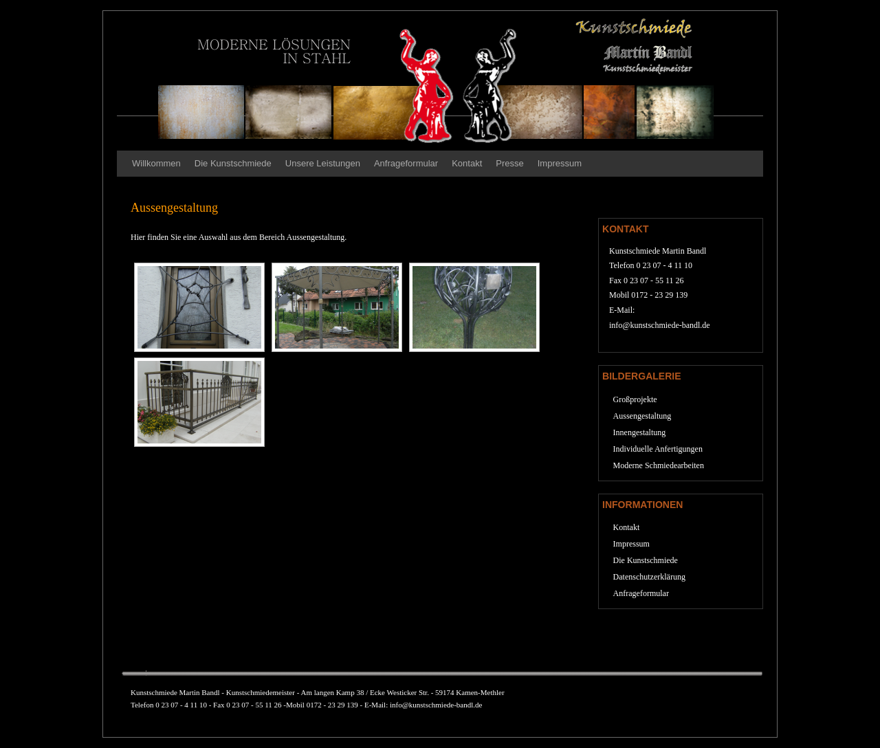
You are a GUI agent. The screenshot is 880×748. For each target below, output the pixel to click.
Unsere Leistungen (322, 163)
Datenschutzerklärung (649, 577)
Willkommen (156, 163)
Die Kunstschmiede (233, 163)
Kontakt (467, 163)
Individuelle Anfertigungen (658, 449)
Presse (509, 163)
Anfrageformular (406, 163)
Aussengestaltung (642, 416)
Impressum (560, 163)
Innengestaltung (639, 432)
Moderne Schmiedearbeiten (658, 465)
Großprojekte (635, 399)
